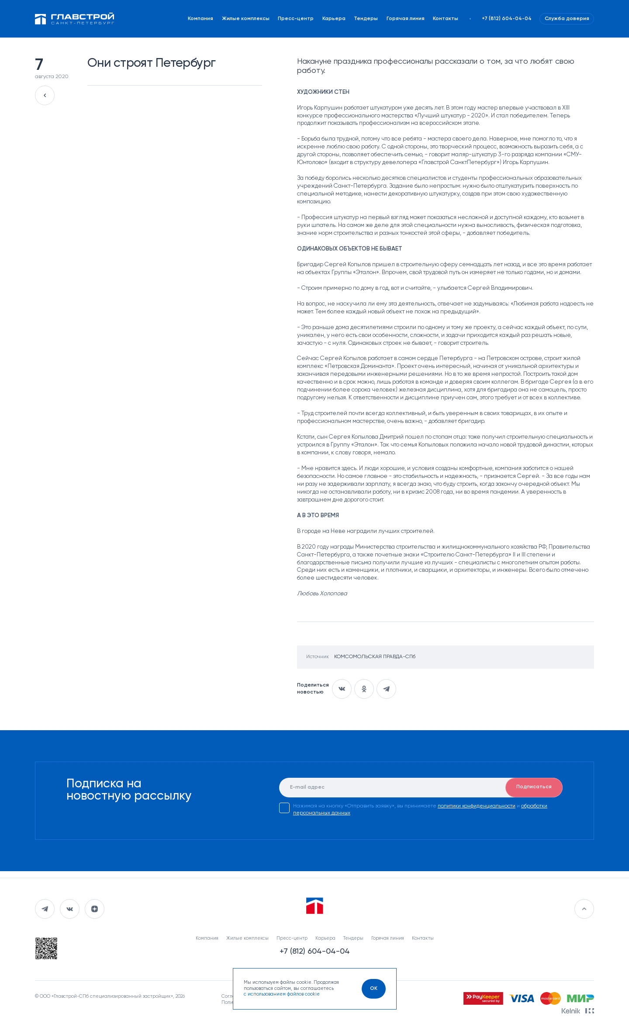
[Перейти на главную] (74, 19)
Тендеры (366, 18)
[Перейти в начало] (584, 909)
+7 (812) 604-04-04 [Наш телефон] (507, 18)
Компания (200, 18)
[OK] (374, 989)
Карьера (334, 18)
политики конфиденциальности (476, 806)
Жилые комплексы (246, 18)
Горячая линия (406, 18)
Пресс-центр (296, 18)
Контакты (445, 18)
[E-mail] (421, 787)
